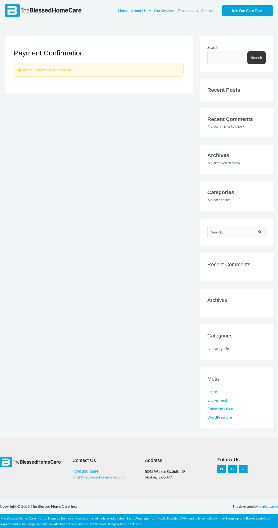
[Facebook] (221, 469)
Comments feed (220, 408)
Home (123, 10)
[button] (247, 10)
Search (212, 47)
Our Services (164, 10)
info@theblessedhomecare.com (98, 477)
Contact (207, 10)
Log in (212, 391)
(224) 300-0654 (85, 471)
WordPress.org (219, 417)
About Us (139, 10)
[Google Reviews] (232, 469)
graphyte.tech (268, 506)
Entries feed (217, 400)
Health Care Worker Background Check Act (109, 524)
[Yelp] (243, 469)
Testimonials (187, 10)
